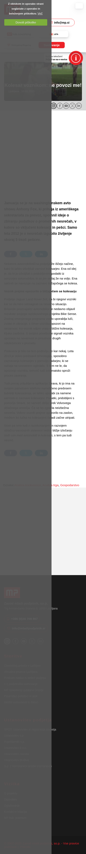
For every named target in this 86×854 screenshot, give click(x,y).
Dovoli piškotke (26, 22)
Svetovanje (52, 45)
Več (40, 13)
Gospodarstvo (69, 485)
